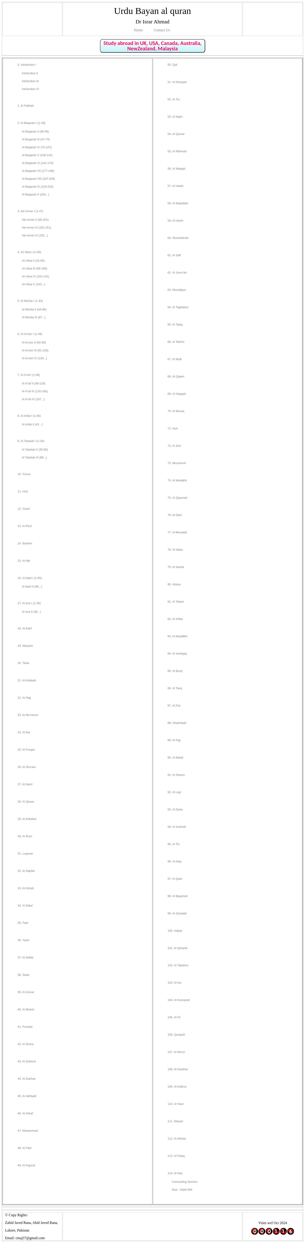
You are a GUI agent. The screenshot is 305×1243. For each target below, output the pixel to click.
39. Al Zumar (26, 992)
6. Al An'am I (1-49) (30, 334)
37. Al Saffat (25, 957)
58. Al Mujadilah (178, 203)
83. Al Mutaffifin (178, 636)
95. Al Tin (174, 844)
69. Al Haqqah (177, 393)
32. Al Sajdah (26, 871)
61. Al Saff (174, 255)
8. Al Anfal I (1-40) (29, 415)
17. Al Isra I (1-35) (29, 603)
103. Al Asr (175, 982)
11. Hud (23, 491)
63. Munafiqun (177, 290)
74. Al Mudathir (177, 480)
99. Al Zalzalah (177, 913)
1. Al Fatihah (26, 105)
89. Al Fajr (174, 740)
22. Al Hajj (24, 697)
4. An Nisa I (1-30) (29, 252)
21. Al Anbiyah (27, 680)
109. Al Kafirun (177, 1086)
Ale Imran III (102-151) (36, 227)
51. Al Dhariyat (177, 82)
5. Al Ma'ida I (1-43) (30, 301)
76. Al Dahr (175, 515)
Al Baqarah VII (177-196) (38, 171)
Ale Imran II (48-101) (35, 219)
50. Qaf (172, 64)
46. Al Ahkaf (25, 1113)
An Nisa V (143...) (33, 284)
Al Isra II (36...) (31, 611)
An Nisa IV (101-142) (35, 276)
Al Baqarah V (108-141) (37, 155)
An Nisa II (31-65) (33, 260)
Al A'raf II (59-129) (33, 383)
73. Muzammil (177, 463)
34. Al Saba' (25, 905)
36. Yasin (23, 940)
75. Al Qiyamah (177, 497)
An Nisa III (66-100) (34, 268)
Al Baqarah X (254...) (35, 194)
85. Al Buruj (175, 671)
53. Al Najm (175, 116)
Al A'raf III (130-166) (35, 391)
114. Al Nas (175, 1173)
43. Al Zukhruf (27, 1061)
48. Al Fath (24, 1148)
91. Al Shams (176, 774)
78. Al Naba (175, 549)
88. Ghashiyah (177, 723)
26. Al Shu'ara (27, 767)
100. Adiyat (175, 930)
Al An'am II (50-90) (34, 342)
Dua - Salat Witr (182, 1189)
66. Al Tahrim (176, 341)
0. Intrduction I (27, 64)
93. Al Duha (175, 809)
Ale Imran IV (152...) (35, 235)
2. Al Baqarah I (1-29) (31, 123)
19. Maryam (25, 645)
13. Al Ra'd (24, 526)
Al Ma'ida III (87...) (33, 317)
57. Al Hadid (175, 186)
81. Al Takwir (176, 601)
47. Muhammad (28, 1130)
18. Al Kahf (25, 628)
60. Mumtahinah (178, 238)
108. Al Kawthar (178, 1069)
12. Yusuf (24, 508)
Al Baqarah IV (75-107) (37, 147)
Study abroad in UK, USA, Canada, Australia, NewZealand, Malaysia (152, 46)
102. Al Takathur (178, 965)
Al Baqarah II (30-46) (35, 131)
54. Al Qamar (176, 134)
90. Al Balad (175, 757)
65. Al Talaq (175, 324)
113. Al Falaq (176, 1156)
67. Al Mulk (175, 359)
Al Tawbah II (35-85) (35, 449)
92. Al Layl (174, 792)
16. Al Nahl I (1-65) (30, 578)
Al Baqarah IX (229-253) (37, 186)
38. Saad (23, 974)
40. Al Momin (26, 1009)
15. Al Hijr (24, 560)
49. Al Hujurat (26, 1165)
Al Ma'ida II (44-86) (34, 309)
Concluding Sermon (185, 1181)
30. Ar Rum (25, 836)
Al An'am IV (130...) (34, 358)
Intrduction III (30, 81)
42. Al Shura (25, 1044)
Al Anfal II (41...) (32, 424)
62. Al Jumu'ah (177, 272)
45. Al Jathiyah (27, 1096)
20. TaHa (23, 663)
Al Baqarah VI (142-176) (37, 163)
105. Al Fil (174, 1017)
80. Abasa (174, 584)
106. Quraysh (176, 1034)
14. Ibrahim (25, 543)
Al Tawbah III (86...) (34, 457)
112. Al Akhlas (177, 1138)
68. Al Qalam (176, 376)
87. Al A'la (174, 705)
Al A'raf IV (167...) (33, 399)
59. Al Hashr (176, 220)
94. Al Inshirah (177, 826)
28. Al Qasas (26, 801)
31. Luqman (25, 853)
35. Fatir (23, 922)
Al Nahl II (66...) (32, 586)
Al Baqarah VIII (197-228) (38, 178)
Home (138, 30)
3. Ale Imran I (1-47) (30, 211)
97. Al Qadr (175, 878)
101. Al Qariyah (178, 948)
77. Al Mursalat (177, 532)
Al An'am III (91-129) (35, 350)
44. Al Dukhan (27, 1078)
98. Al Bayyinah (178, 896)
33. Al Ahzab (26, 888)
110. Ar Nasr (176, 1104)
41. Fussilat (25, 1026)
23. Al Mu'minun (28, 715)
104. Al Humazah (179, 1000)
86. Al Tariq (175, 688)
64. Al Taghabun (178, 307)
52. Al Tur (174, 99)
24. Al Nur (24, 732)
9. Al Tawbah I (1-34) (31, 441)
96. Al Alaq (174, 861)
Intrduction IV (30, 89)
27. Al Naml (25, 784)
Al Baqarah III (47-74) (36, 139)
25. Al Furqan (26, 749)
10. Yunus (24, 474)
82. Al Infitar (175, 619)
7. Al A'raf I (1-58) (29, 375)
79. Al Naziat (176, 567)
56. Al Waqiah (177, 168)
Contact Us (162, 30)
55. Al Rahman (177, 151)
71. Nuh (173, 428)
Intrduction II (30, 73)
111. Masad (175, 1121)
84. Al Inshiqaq (177, 653)
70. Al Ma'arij (176, 411)
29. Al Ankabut (27, 819)
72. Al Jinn (174, 445)
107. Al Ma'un (176, 1052)
